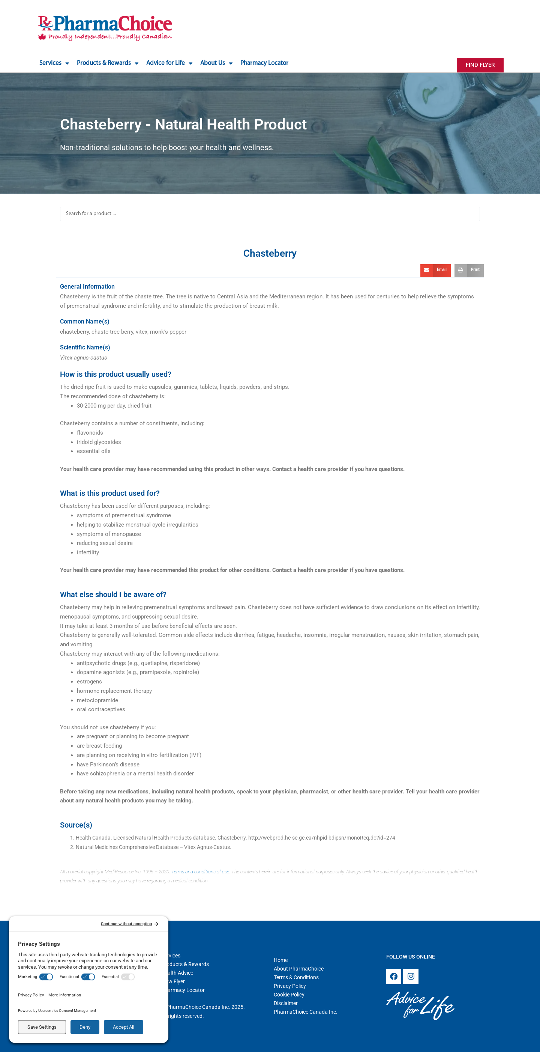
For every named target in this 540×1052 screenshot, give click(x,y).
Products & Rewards (108, 63)
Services (54, 63)
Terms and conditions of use (200, 871)
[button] (435, 270)
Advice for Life (169, 63)
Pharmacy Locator (264, 63)
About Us (216, 63)
